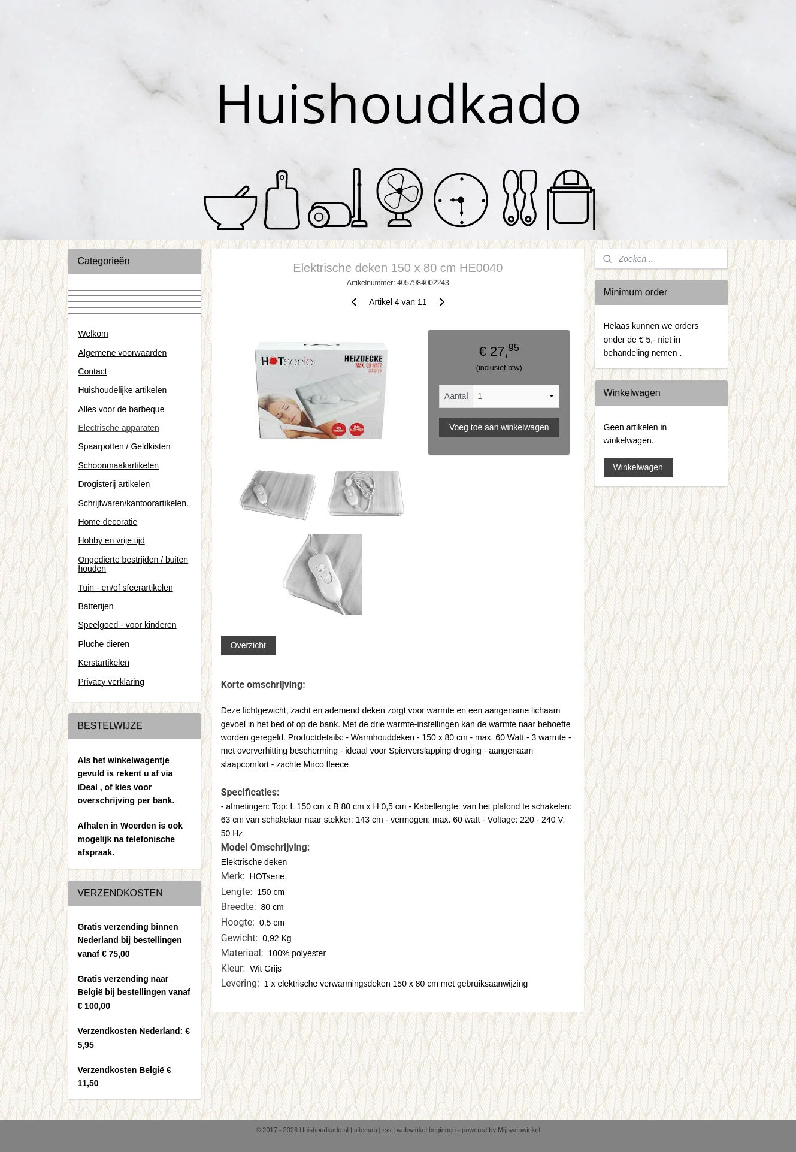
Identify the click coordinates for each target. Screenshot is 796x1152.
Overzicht (248, 645)
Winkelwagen (638, 467)
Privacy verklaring (111, 682)
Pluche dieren (103, 644)
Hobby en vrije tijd (111, 540)
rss (387, 1129)
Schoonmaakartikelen (118, 465)
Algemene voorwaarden (122, 353)
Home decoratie (107, 522)
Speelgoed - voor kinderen (127, 625)
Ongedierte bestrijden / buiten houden (133, 564)
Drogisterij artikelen (114, 484)
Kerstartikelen (103, 662)
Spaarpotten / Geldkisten (124, 446)
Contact (92, 371)
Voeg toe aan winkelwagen (499, 427)
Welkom (93, 333)
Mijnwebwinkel (519, 1129)
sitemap (365, 1129)
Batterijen (95, 606)
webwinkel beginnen (426, 1129)
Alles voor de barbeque (121, 409)
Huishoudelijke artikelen (122, 390)
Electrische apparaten (118, 428)
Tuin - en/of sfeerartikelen (125, 587)
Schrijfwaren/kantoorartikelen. (133, 503)
